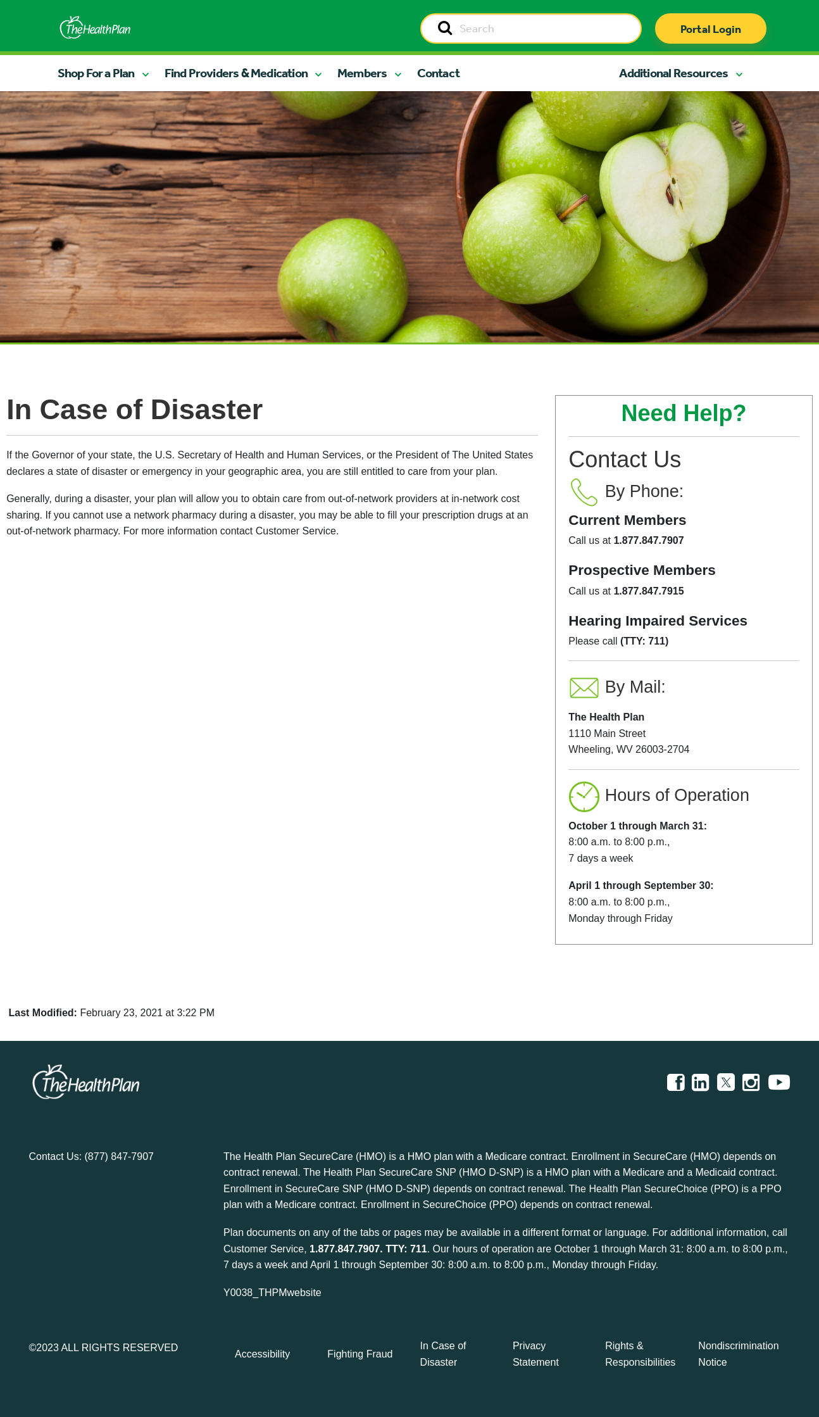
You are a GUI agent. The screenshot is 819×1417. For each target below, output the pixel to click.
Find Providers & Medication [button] (236, 72)
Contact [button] (438, 72)
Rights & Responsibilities (640, 1354)
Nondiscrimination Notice (738, 1354)
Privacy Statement (536, 1354)
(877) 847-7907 (119, 1156)
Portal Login (710, 29)
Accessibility (262, 1354)
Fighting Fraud (359, 1354)
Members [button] (362, 72)
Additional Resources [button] (673, 72)
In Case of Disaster (443, 1354)
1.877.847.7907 (344, 1249)
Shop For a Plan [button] (96, 72)
